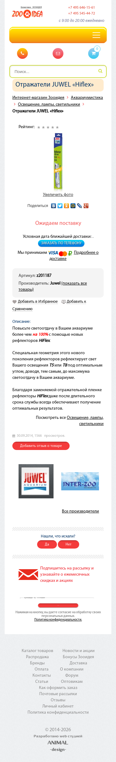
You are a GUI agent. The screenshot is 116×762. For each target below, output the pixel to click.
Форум (71, 675)
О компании (72, 669)
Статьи (41, 681)
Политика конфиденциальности (58, 712)
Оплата (42, 669)
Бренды (37, 663)
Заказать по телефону (61, 243)
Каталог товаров (37, 651)
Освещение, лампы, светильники (49, 104)
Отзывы (58, 700)
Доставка (78, 663)
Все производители (80, 511)
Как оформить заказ (58, 688)
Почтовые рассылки (58, 694)
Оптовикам (72, 681)
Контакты (41, 675)
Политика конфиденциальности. (58, 620)
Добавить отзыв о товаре (41, 446)
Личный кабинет (58, 706)
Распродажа (37, 657)
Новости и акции (78, 651)
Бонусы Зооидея (78, 657)
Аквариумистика (87, 97)
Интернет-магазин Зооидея (38, 97)
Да (47, 544)
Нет (68, 544)
